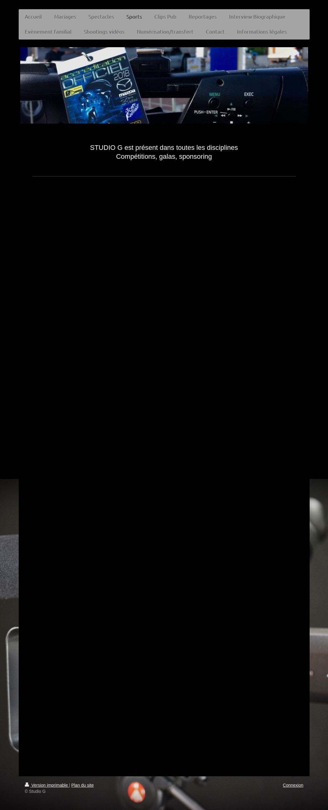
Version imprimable (47, 785)
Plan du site (82, 785)
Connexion (293, 785)
